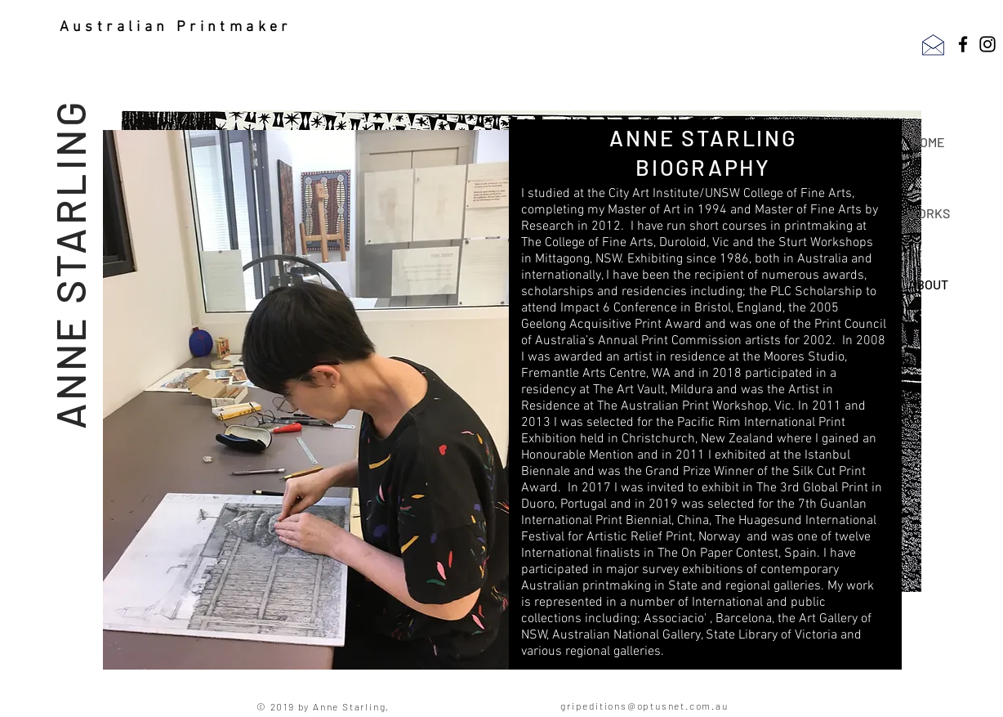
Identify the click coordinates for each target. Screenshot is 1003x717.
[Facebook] (963, 44)
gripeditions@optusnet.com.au (644, 705)
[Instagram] (987, 44)
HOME (928, 142)
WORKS (928, 213)
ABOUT (928, 284)
